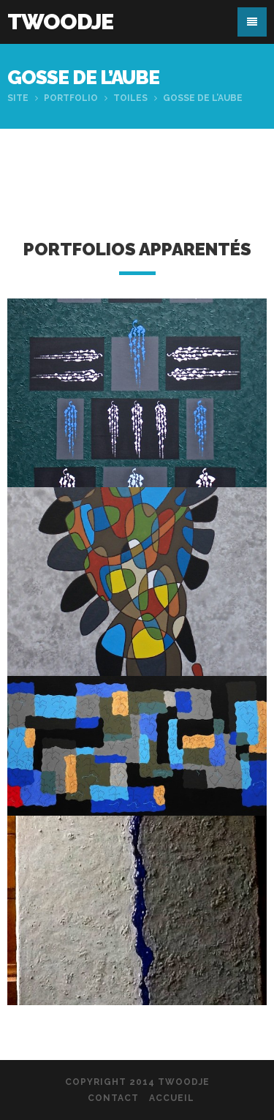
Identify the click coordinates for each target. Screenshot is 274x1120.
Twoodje (60, 21)
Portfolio (71, 98)
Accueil (171, 1098)
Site (17, 98)
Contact (113, 1098)
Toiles (130, 98)
